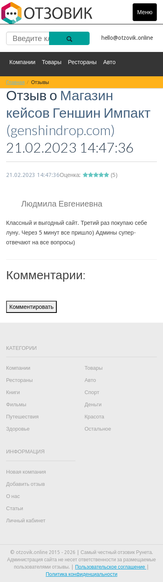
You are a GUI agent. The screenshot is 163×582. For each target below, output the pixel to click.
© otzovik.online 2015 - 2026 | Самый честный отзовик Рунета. (81, 552)
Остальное (97, 429)
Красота (94, 417)
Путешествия (22, 417)
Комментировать (31, 307)
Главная (15, 82)
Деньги (92, 404)
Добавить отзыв (25, 484)
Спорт (91, 392)
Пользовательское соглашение (110, 567)
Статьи (14, 508)
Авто (109, 62)
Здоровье (18, 429)
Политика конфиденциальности (82, 574)
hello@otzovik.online (127, 37)
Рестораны (82, 62)
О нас (13, 496)
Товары (51, 62)
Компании (22, 62)
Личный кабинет (25, 520)
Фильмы (16, 404)
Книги (13, 392)
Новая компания (26, 472)
